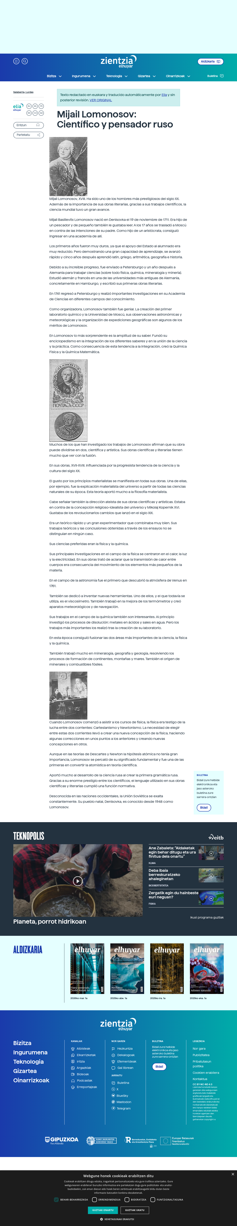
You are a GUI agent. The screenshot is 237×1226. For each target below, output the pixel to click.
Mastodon (121, 1102)
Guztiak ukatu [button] (135, 1210)
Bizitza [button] (54, 76)
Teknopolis (28, 835)
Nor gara (199, 1048)
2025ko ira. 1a (157, 998)
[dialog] (118, 1198)
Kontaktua (200, 1079)
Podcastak (81, 1081)
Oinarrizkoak (31, 1080)
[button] (16, 61)
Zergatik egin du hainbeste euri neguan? (173, 895)
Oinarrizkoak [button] (178, 76)
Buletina (215, 76)
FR (41, 106)
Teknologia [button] (117, 76)
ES (35, 106)
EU (29, 106)
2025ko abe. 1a (118, 998)
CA (35, 113)
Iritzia (78, 1062)
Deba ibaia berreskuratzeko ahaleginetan (164, 874)
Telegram (121, 1108)
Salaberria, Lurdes (23, 92)
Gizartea (25, 1070)
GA (41, 113)
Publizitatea (201, 1055)
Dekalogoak (123, 1055)
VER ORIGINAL (101, 100)
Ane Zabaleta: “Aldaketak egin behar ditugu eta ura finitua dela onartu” (172, 852)
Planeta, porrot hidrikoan (49, 921)
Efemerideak (123, 1062)
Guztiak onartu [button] (103, 1210)
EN (29, 113)
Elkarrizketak (83, 1055)
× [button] (232, 1174)
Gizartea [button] (147, 76)
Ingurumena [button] (84, 76)
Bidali (204, 807)
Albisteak (80, 1049)
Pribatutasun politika (202, 1064)
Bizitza (22, 1043)
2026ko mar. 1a (78, 998)
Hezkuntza (122, 1049)
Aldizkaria (210, 61)
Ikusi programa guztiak (207, 917)
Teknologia (28, 1061)
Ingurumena (30, 1052)
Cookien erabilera (206, 1073)
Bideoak (80, 1074)
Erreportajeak (84, 1087)
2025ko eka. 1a (198, 998)
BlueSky (119, 1095)
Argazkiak (81, 1068)
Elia (164, 95)
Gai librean (122, 1068)
